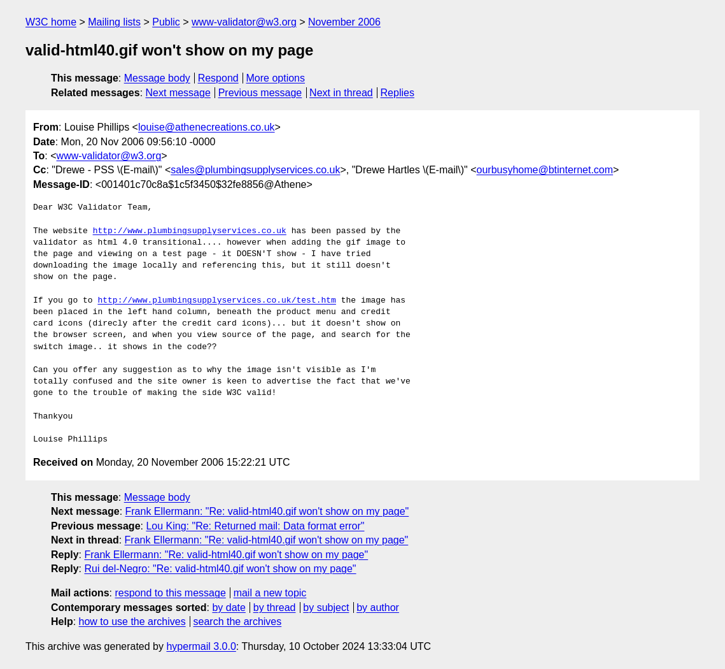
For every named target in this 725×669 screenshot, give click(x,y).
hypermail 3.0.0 (201, 646)
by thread (274, 607)
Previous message (260, 92)
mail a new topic (270, 592)
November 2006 (344, 22)
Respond (218, 78)
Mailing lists (114, 22)
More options (276, 78)
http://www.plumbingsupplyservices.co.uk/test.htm (216, 300)
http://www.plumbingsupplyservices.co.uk (189, 231)
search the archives (238, 621)
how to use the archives (132, 621)
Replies (397, 92)
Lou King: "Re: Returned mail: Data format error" (255, 526)
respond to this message (170, 592)
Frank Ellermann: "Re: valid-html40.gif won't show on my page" (267, 511)
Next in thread (341, 92)
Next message (178, 92)
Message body (157, 78)
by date (228, 607)
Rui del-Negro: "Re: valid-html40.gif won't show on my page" (220, 568)
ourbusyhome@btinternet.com (545, 169)
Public (166, 22)
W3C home (50, 22)
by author (377, 607)
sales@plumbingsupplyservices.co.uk (255, 169)
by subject (326, 607)
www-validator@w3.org (244, 22)
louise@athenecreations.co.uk (206, 127)
